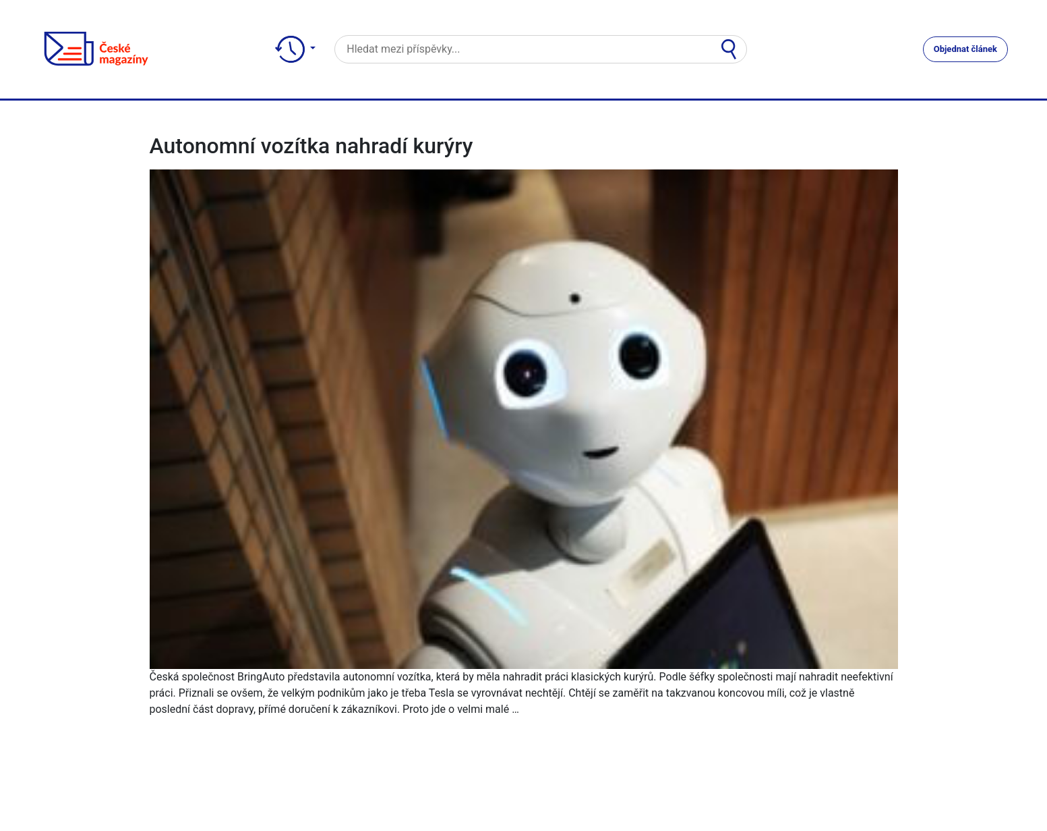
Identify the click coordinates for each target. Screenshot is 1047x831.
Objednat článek (965, 49)
